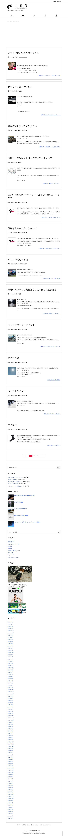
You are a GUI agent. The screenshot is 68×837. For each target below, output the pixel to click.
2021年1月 (10, 687)
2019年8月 (10, 724)
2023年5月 (10, 643)
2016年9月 (10, 800)
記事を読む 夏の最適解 (53, 380)
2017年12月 (11, 768)
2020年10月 (11, 694)
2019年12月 (11, 715)
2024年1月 (10, 628)
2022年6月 (10, 661)
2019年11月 (11, 718)
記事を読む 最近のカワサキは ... (51, 313)
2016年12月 (11, 794)
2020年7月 (10, 700)
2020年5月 (10, 704)
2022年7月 (10, 659)
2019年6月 (10, 728)
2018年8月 (10, 750)
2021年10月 (11, 667)
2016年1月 (10, 818)
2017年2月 (10, 789)
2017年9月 (10, 774)
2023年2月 (10, 650)
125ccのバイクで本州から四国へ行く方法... (24, 495)
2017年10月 (11, 772)
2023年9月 (10, 635)
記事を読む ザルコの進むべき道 (51, 278)
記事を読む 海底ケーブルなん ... (51, 183)
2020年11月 (11, 691)
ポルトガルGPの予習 (13, 483)
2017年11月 (11, 770)
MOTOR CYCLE (23, 57)
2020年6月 (10, 702)
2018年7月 (10, 752)
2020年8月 (10, 698)
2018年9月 (10, 748)
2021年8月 (10, 672)
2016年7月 (10, 805)
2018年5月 (10, 757)
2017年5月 (10, 783)
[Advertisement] (34, 35)
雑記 (20, 162)
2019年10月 (11, 720)
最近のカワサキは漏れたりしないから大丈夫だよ (32, 289)
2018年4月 (10, 759)
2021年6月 (10, 676)
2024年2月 (10, 626)
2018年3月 (10, 761)
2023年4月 (10, 646)
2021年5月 (10, 678)
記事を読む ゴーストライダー (52, 413)
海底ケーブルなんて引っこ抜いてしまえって (30, 158)
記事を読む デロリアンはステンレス (50, 114)
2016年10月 (11, 798)
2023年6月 (10, 641)
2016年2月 (10, 816)
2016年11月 (11, 796)
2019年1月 (10, 739)
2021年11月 (11, 665)
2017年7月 (10, 779)
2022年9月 (10, 654)
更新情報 (11, 542)
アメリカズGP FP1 (12, 479)
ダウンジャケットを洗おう (14, 486)
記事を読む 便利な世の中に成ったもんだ (49, 248)
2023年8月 (10, 637)
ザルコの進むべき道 (18, 259)
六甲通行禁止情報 (18, 502)
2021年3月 (10, 683)
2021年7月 (10, 674)
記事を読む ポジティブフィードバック (50, 346)
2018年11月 (11, 744)
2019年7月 (10, 726)
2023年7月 (10, 639)
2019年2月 (10, 737)
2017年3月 (10, 787)
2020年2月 (10, 711)
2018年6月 (10, 755)
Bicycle (11, 555)
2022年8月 (10, 657)
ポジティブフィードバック (21, 325)
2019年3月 (10, 735)
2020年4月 (10, 707)
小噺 (10, 548)
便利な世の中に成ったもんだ (22, 228)
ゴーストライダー (17, 391)
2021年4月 (10, 681)
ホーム (9, 21)
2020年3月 (10, 709)
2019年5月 (10, 731)
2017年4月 (10, 785)
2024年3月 (10, 624)
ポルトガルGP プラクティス (15, 481)
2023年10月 (11, 633)
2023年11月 (11, 630)
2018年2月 (10, 763)
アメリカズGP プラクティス (15, 477)
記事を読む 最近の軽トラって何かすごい (49, 146)
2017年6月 (10, 781)
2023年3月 (10, 648)
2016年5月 (10, 809)
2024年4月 (10, 622)
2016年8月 (10, 803)
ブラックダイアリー (13, 544)
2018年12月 (11, 742)
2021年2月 (10, 685)
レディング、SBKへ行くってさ (23, 53)
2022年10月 (11, 652)
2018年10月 (11, 746)
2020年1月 (10, 713)
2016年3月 (10, 813)
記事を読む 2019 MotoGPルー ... (51, 217)
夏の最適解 (13, 358)
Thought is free (42, 833)
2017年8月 (10, 776)
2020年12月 (11, 689)
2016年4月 (10, 811)
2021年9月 (10, 670)
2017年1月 (10, 792)
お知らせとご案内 (13, 557)
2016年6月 (10, 807)
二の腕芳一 (13, 425)
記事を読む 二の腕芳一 (53, 445)
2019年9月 (10, 722)
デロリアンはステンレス (20, 86)
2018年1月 (10, 765)
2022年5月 (10, 663)
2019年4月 (10, 733)
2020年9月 (10, 696)
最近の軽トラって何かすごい (22, 126)
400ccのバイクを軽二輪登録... (21, 515)
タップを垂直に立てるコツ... (21, 508)
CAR (20, 91)
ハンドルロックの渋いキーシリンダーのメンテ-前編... (27, 522)
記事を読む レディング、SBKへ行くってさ (49, 75)
